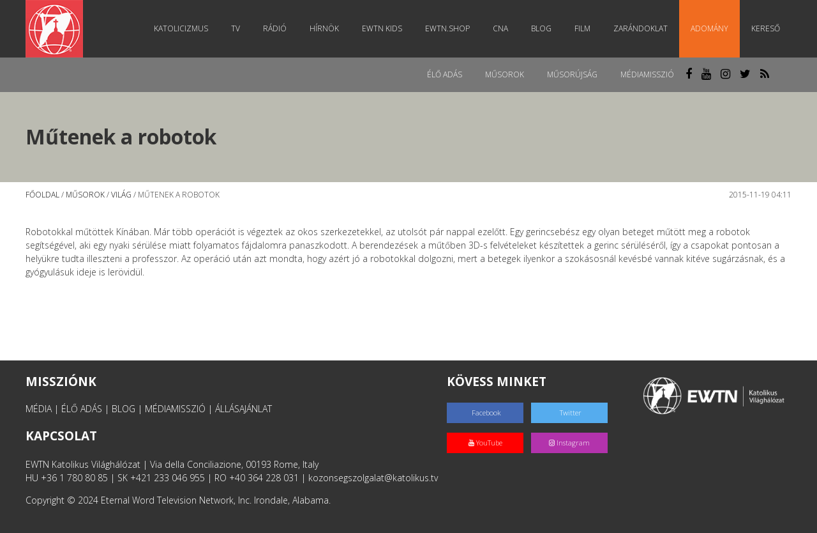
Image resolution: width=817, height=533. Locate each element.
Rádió (275, 28)
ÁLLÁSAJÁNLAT (243, 409)
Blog (541, 28)
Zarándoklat (640, 28)
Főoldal (42, 194)
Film (582, 28)
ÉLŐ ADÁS (81, 409)
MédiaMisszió (647, 74)
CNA (500, 28)
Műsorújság (572, 74)
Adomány (709, 28)
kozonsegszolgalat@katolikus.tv (373, 478)
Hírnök (324, 28)
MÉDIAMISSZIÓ (175, 409)
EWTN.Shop (447, 28)
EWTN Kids (382, 28)
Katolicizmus (181, 28)
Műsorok (504, 74)
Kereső (765, 28)
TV (235, 28)
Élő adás (444, 74)
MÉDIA (39, 409)
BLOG (123, 409)
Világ (121, 194)
